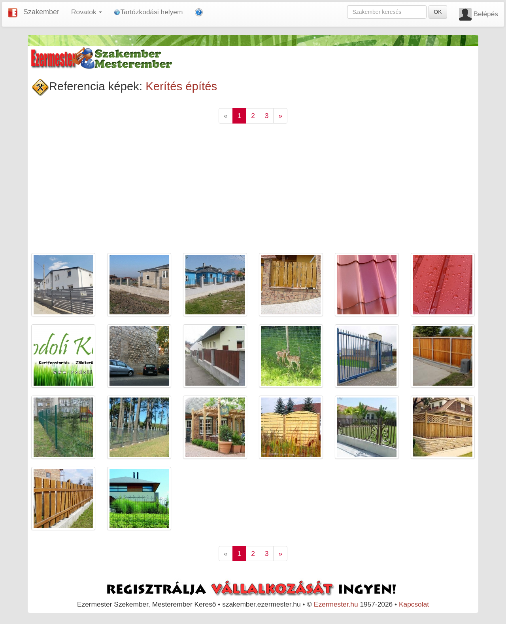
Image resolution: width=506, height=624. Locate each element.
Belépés (485, 14)
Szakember (41, 12)
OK (438, 12)
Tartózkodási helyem (148, 12)
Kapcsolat (414, 604)
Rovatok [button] (86, 12)
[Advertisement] (253, 193)
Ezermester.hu (336, 604)
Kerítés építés (181, 86)
